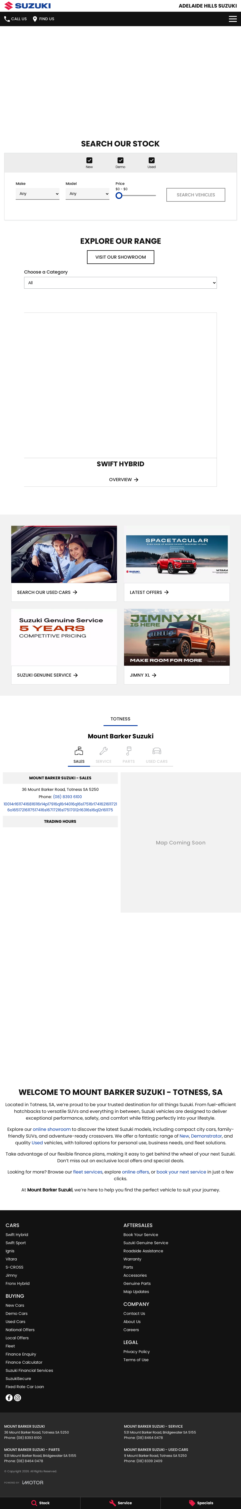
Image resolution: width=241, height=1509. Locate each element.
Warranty (132, 1259)
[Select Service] (103, 757)
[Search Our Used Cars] (64, 564)
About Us (132, 1321)
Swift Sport (16, 1243)
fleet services (87, 1172)
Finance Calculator (24, 1362)
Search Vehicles (196, 195)
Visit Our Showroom (120, 257)
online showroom (52, 1129)
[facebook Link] (9, 1397)
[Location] (79, 757)
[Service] (121, 1503)
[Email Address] (60, 807)
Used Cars (15, 1321)
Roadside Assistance (143, 1251)
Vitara (11, 1259)
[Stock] (40, 1503)
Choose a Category (120, 279)
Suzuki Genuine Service (145, 1243)
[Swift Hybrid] (120, 399)
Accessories (135, 1275)
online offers (135, 1172)
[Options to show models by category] (120, 283)
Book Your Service (140, 1234)
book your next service (181, 1172)
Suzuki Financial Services (29, 1370)
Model (87, 190)
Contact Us (134, 1313)
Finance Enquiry (21, 1354)
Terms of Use (136, 1360)
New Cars (15, 1305)
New (184, 1136)
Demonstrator (206, 1136)
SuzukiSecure (18, 1378)
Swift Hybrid (17, 1234)
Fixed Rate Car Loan (25, 1386)
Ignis (10, 1251)
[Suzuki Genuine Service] (64, 647)
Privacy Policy (136, 1351)
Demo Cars (16, 1313)
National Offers (20, 1330)
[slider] (119, 195)
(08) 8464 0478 (149, 1437)
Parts (128, 1267)
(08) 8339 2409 (149, 1461)
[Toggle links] (23, 1482)
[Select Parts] (128, 757)
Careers (131, 1330)
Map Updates (136, 1291)
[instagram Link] (17, 1397)
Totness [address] (120, 719)
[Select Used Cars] (156, 757)
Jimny (11, 1275)
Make (37, 190)
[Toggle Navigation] (233, 19)
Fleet (10, 1346)
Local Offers (17, 1338)
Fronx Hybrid (17, 1283)
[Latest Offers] (177, 564)
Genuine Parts (137, 1283)
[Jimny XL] (177, 647)
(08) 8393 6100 (67, 797)
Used (38, 1143)
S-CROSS (14, 1267)
